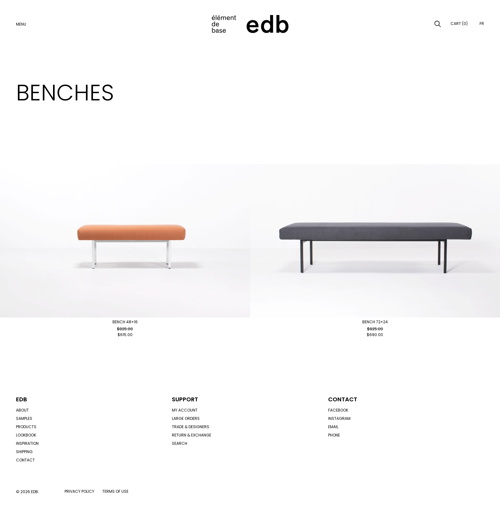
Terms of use (115, 491)
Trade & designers (190, 426)
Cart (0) (459, 23)
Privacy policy (79, 491)
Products (26, 426)
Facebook (338, 410)
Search (179, 443)
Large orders (186, 418)
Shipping (24, 451)
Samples (24, 418)
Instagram (339, 418)
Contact (25, 460)
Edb (21, 399)
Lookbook (26, 435)
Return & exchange (191, 435)
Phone (334, 435)
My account (184, 410)
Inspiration (27, 443)
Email (333, 426)
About (22, 410)
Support (185, 399)
